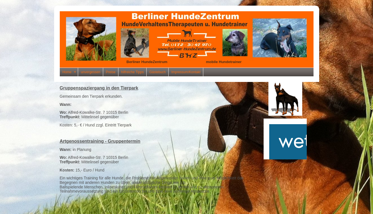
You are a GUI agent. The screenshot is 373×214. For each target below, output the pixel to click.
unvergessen (90, 72)
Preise (111, 72)
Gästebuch (157, 72)
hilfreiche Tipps (132, 72)
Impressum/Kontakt (185, 72)
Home (70, 72)
